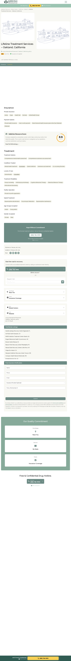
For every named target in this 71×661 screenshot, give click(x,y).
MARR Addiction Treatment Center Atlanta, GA (17, 336)
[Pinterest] (18, 253)
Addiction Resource (5, 9)
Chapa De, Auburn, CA (11, 350)
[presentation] (16, 396)
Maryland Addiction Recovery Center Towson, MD (18, 353)
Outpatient (16, 174)
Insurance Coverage (36, 297)
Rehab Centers (14, 9)
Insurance (3, 64)
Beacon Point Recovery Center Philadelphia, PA (17, 344)
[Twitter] (10, 253)
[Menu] (66, 2)
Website (36, 313)
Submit (62, 281)
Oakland (26, 9)
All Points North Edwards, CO (12, 333)
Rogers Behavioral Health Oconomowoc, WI (16, 339)
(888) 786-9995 (35, 5)
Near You (36, 291)
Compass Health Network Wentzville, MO (16, 356)
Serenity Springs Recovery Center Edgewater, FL (17, 331)
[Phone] (34, 281)
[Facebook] (13, 253)
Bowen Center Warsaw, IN (12, 342)
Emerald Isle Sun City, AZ (11, 358)
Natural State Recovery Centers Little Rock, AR (17, 347)
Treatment (9, 64)
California (21, 9)
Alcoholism (22, 166)
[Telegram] (16, 253)
